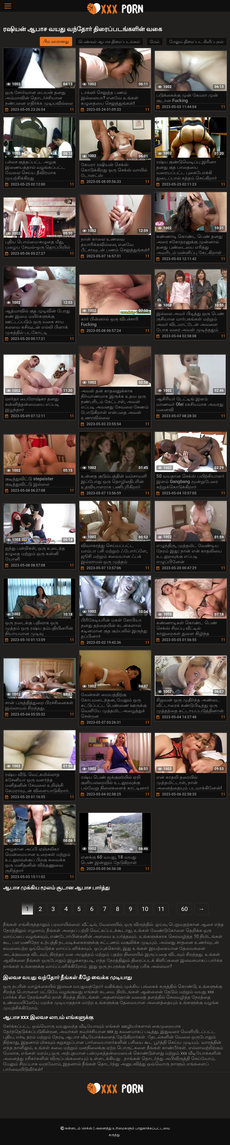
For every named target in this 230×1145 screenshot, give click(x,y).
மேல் (155, 41)
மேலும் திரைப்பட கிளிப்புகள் (196, 41)
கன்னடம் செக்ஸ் (79, 1128)
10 (145, 908)
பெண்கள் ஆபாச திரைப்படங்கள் (109, 41)
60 (184, 908)
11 (161, 908)
